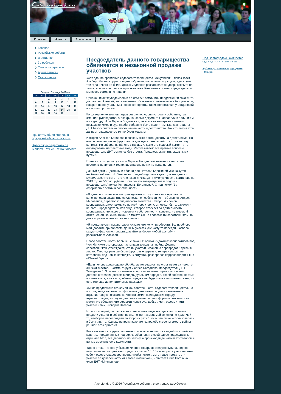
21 (42, 110)
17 (62, 106)
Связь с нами (47, 77)
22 (49, 110)
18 (68, 106)
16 (55, 106)
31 (62, 113)
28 (42, 113)
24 (62, 110)
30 (55, 113)
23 (55, 110)
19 (75, 106)
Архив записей (48, 72)
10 (62, 102)
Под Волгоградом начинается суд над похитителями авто (222, 59)
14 (42, 106)
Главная (39, 39)
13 (36, 106)
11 (68, 102)
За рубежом (46, 62)
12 (75, 102)
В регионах (45, 57)
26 (75, 110)
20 (36, 110)
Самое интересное (51, 67)
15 (49, 106)
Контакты (106, 39)
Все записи (83, 39)
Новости (60, 39)
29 (49, 113)
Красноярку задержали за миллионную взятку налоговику (54, 146)
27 (36, 113)
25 (68, 110)
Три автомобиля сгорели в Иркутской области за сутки (51, 136)
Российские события (52, 52)
